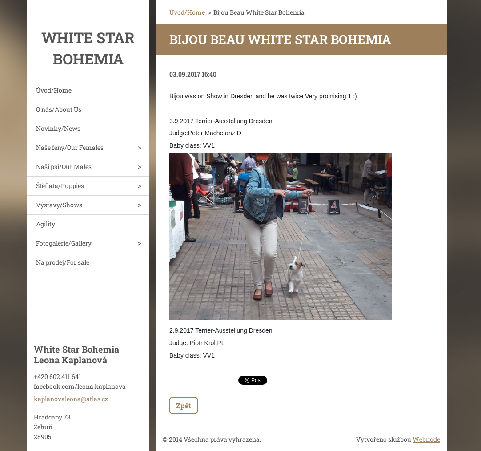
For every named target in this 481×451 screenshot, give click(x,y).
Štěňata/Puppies (60, 185)
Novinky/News (58, 128)
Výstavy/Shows (59, 205)
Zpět (183, 405)
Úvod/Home (54, 90)
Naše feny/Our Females (70, 147)
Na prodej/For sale (62, 262)
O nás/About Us (58, 109)
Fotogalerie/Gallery (64, 243)
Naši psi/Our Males (64, 166)
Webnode (426, 439)
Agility (45, 224)
